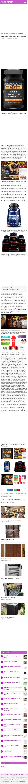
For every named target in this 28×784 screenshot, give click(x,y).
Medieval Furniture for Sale (7, 539)
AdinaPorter (7, 1)
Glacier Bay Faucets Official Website (12, 666)
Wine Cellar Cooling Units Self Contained (10, 578)
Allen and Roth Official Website (11, 672)
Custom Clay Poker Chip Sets (8, 597)
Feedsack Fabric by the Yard (10, 661)
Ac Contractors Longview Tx (7, 617)
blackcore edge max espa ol (8, 493)
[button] (25, 2)
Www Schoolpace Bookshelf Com (12, 730)
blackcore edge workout (9, 495)
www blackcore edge (7, 496)
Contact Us (7, 774)
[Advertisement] (14, 19)
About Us (22, 774)
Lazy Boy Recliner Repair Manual (12, 677)
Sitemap (2, 774)
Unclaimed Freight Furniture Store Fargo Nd (11, 520)
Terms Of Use (17, 774)
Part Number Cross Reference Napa (12, 740)
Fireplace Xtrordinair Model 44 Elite (12, 714)
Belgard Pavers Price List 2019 (11, 746)
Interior (3, 38)
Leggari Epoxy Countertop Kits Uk (12, 698)
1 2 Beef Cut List (7, 751)
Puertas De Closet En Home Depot (9, 558)
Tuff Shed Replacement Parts (11, 703)
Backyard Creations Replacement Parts (13, 756)
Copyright (12, 774)
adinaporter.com (4, 293)
